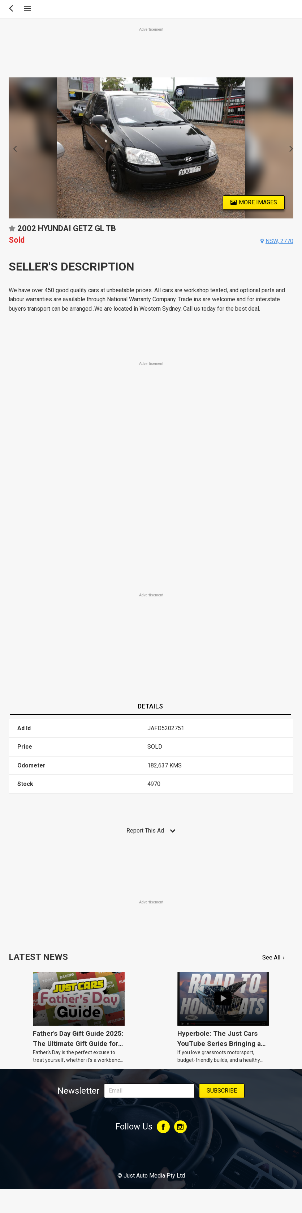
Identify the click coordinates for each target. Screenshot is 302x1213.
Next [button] (289, 148)
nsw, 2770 (279, 241)
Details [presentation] (150, 706)
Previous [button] (13, 148)
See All (271, 957)
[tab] (150, 707)
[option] (151, 147)
